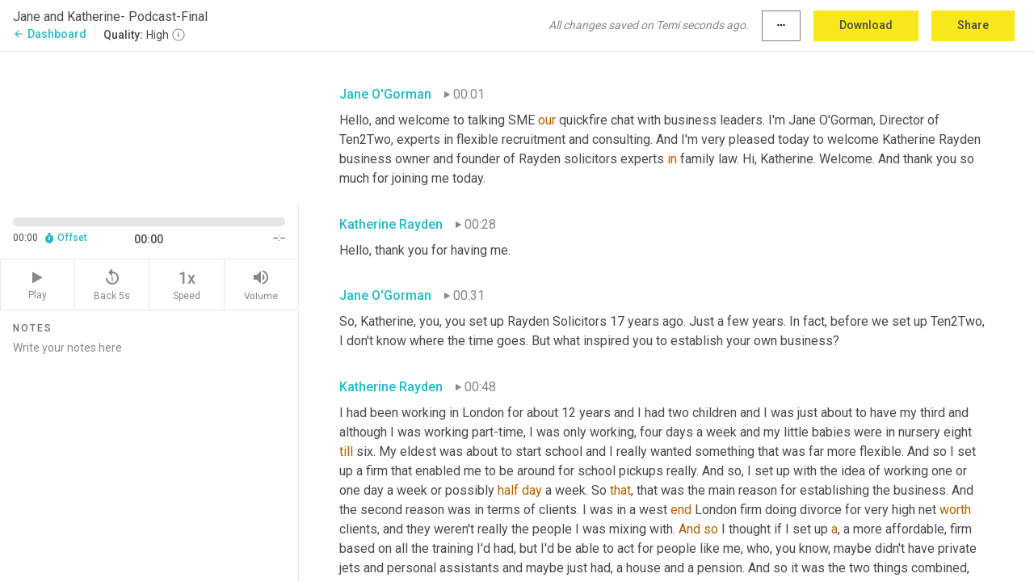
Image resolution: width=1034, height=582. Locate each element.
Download (866, 25)
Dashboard (49, 33)
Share (973, 25)
